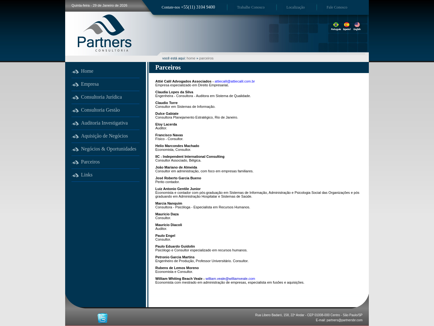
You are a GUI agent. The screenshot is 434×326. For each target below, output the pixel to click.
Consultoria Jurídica (101, 97)
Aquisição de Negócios (104, 135)
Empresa (90, 84)
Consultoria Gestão (100, 110)
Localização (295, 7)
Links (86, 174)
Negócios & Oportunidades (108, 148)
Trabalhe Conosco (250, 7)
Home (87, 71)
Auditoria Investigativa (104, 123)
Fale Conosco (336, 7)
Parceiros (90, 161)
